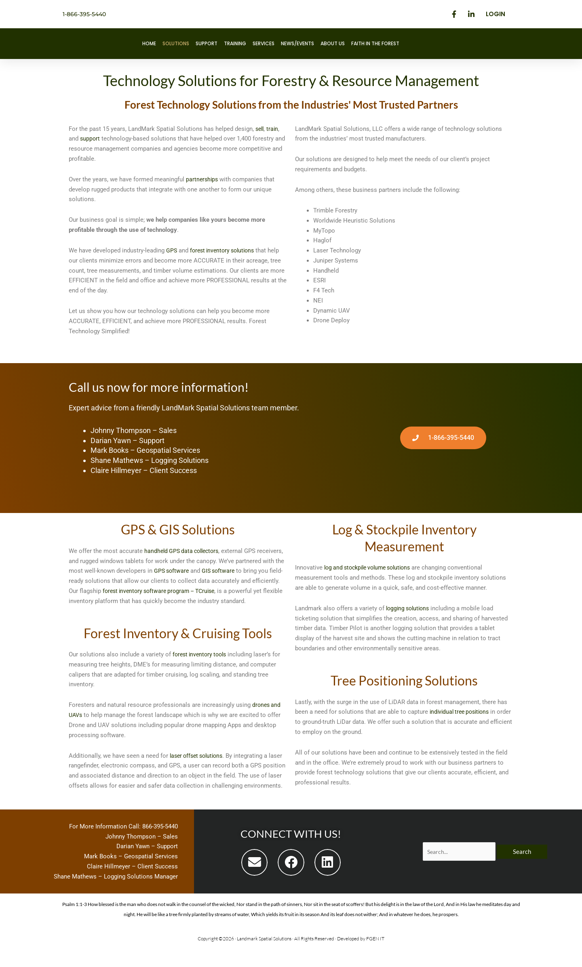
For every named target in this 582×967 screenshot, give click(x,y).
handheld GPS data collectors (184, 551)
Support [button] (206, 43)
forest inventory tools (202, 664)
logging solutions (409, 608)
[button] (254, 882)
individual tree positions (462, 711)
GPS (171, 250)
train (274, 128)
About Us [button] (333, 43)
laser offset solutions (199, 765)
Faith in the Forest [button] (375, 43)
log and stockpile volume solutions (371, 567)
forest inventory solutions (225, 250)
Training (235, 43)
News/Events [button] (297, 43)
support (90, 138)
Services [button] (263, 43)
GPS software (222, 570)
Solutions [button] (175, 43)
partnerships (202, 179)
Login (495, 14)
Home (149, 43)
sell (260, 128)
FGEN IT (375, 958)
